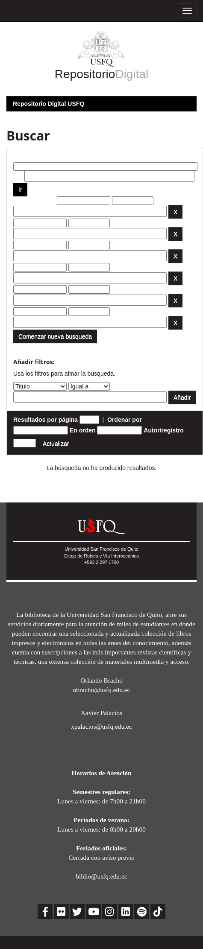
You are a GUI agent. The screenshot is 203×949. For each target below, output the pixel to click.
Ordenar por (124, 419)
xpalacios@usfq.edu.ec (101, 726)
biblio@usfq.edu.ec (101, 876)
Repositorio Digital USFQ (48, 103)
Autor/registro (163, 430)
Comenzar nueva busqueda (55, 336)
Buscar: (24, 155)
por (18, 176)
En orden (83, 430)
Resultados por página (45, 419)
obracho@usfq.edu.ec (101, 689)
